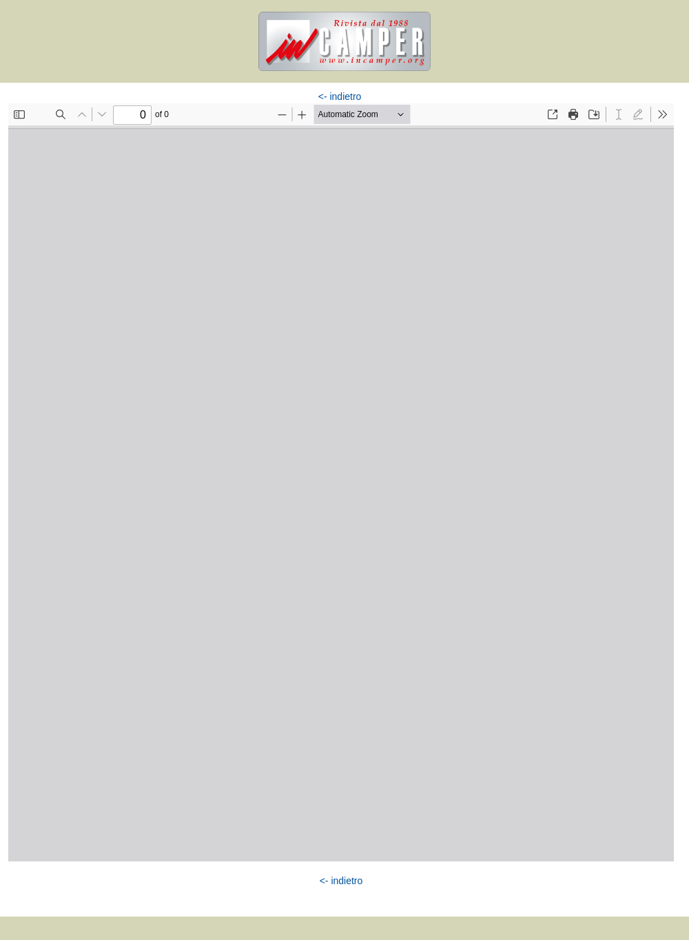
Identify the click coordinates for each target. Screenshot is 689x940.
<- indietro (340, 96)
